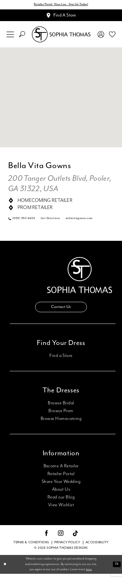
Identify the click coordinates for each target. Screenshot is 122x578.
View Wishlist (61, 509)
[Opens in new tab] (84, 221)
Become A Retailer (61, 470)
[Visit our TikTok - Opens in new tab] (75, 538)
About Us (61, 493)
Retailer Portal (61, 478)
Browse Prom (60, 415)
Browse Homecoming (61, 422)
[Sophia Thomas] (61, 36)
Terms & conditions (31, 546)
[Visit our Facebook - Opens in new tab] (46, 538)
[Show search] (22, 36)
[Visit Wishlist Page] (112, 36)
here (89, 573)
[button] (10, 36)
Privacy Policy (67, 546)
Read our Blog (61, 501)
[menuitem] (10, 36)
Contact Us (61, 310)
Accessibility (97, 546)
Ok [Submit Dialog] (116, 568)
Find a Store (61, 360)
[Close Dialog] (5, 569)
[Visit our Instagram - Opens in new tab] (61, 538)
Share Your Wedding (61, 485)
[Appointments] (61, 16)
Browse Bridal (61, 407)
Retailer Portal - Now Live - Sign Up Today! (61, 5)
